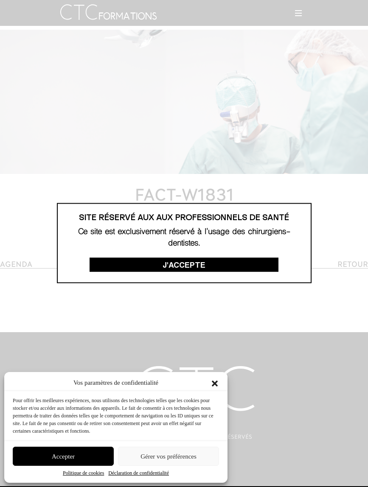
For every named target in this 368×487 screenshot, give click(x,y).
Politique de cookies (83, 473)
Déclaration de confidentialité (138, 473)
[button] (215, 382)
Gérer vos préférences (168, 456)
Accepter (63, 456)
